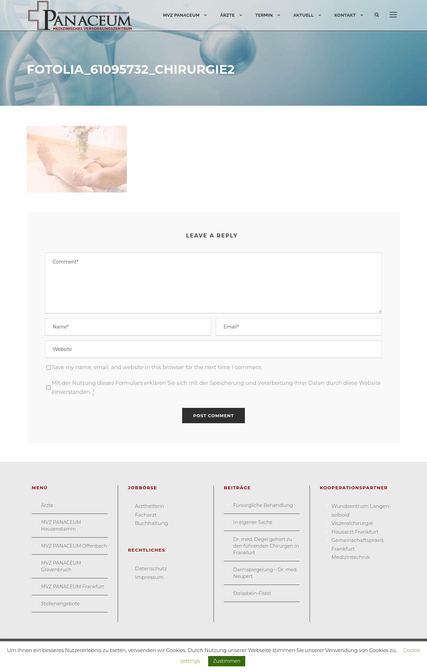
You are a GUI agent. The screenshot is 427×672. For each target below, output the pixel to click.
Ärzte (227, 15)
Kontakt (345, 15)
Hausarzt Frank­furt (355, 532)
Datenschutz (151, 568)
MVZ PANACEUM (181, 15)
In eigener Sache (252, 522)
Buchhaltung (151, 523)
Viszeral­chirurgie (352, 523)
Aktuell (303, 15)
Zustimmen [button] (226, 661)
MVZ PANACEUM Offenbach (74, 546)
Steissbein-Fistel (252, 593)
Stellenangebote (60, 604)
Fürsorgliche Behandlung (263, 505)
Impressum (149, 577)
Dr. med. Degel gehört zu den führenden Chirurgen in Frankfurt (266, 546)
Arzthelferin (149, 506)
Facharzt (146, 515)
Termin (264, 15)
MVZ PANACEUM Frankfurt (72, 587)
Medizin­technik (351, 557)
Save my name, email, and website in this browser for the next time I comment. (157, 367)
